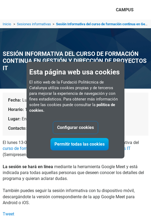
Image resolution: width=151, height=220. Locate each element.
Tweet (8, 214)
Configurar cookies (75, 127)
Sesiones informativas (34, 24)
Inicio (7, 24)
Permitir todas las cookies (79, 144)
